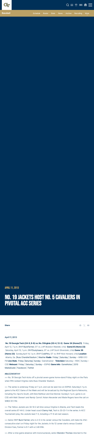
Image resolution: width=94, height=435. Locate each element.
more (87, 13)
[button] (67, 5)
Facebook (21, 368)
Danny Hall (47, 410)
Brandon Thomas (64, 433)
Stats (53, 13)
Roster (45, 13)
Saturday (64, 357)
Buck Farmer (24, 420)
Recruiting (78, 13)
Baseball (6, 13)
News (60, 13)
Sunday (73, 357)
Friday (55, 357)
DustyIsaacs (37, 350)
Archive (68, 13)
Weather (42, 357)
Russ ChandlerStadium (27, 357)
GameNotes (66, 364)
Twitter (31, 368)
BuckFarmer (29, 347)
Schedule (36, 13)
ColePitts (45, 354)
